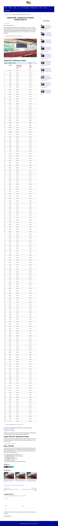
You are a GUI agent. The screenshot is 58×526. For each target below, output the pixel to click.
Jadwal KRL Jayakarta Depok (19, 485)
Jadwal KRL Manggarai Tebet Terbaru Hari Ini (14, 35)
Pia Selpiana (7, 23)
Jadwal (9, 485)
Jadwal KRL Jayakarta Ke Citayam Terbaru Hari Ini (12, 489)
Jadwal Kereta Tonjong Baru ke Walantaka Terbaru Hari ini (9, 480)
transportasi (21, 31)
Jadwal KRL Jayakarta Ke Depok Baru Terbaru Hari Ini (29, 489)
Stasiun (27, 27)
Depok (30, 27)
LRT (32, 31)
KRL (18, 27)
